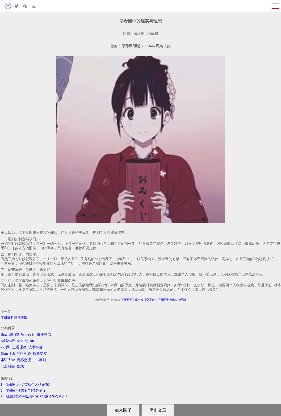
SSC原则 (39, 360)
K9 (17, 334)
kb (32, 341)
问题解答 (8, 366)
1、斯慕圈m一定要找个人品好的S (25, 384)
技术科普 (35, 347)
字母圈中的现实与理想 (172, 299)
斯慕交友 (40, 353)
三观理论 (19, 347)
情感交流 (24, 360)
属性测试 (44, 334)
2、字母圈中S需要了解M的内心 (24, 390)
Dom (4, 353)
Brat (4, 334)
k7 (2, 347)
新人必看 (28, 334)
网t (8, 347)
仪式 (20, 366)
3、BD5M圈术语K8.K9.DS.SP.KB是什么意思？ (34, 397)
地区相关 (24, 353)
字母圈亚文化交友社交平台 (138, 299)
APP (20, 341)
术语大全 (8, 360)
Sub (12, 353)
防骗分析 (8, 341)
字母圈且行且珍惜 (14, 318)
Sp (27, 341)
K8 (10, 334)
